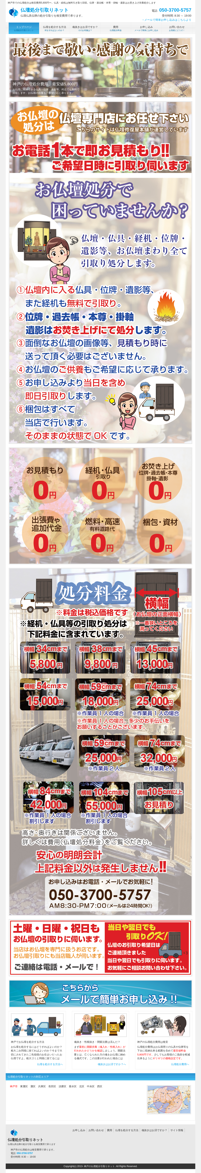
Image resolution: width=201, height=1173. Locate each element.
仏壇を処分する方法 (126, 1130)
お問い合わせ (96, 1130)
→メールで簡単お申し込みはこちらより (166, 19)
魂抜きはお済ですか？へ (112, 1064)
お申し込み (78, 1130)
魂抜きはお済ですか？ (154, 1130)
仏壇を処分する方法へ (50, 1064)
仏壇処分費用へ (180, 1064)
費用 (109, 1130)
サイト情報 (176, 1130)
